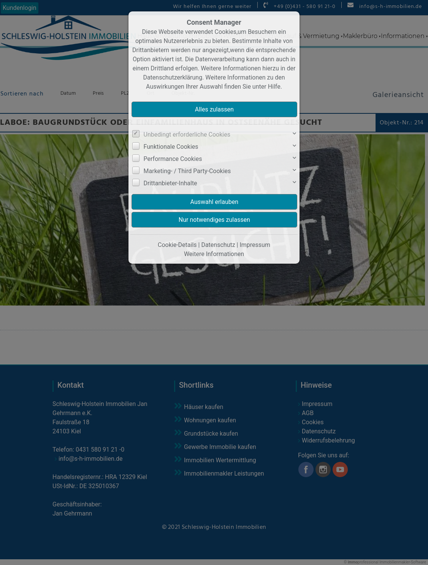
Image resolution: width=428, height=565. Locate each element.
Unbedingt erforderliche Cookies (187, 134)
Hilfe (274, 86)
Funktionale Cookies (171, 146)
